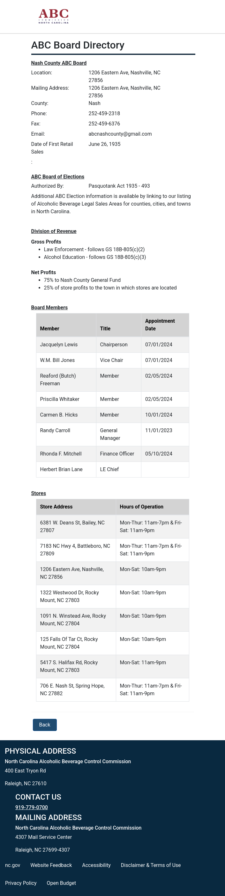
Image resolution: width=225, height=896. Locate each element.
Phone (38, 113)
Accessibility (96, 865)
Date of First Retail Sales (52, 148)
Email (37, 134)
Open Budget (61, 883)
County (39, 103)
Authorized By (47, 186)
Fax (35, 124)
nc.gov (12, 865)
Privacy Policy (21, 883)
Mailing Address (49, 88)
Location (41, 73)
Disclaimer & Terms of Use (151, 865)
